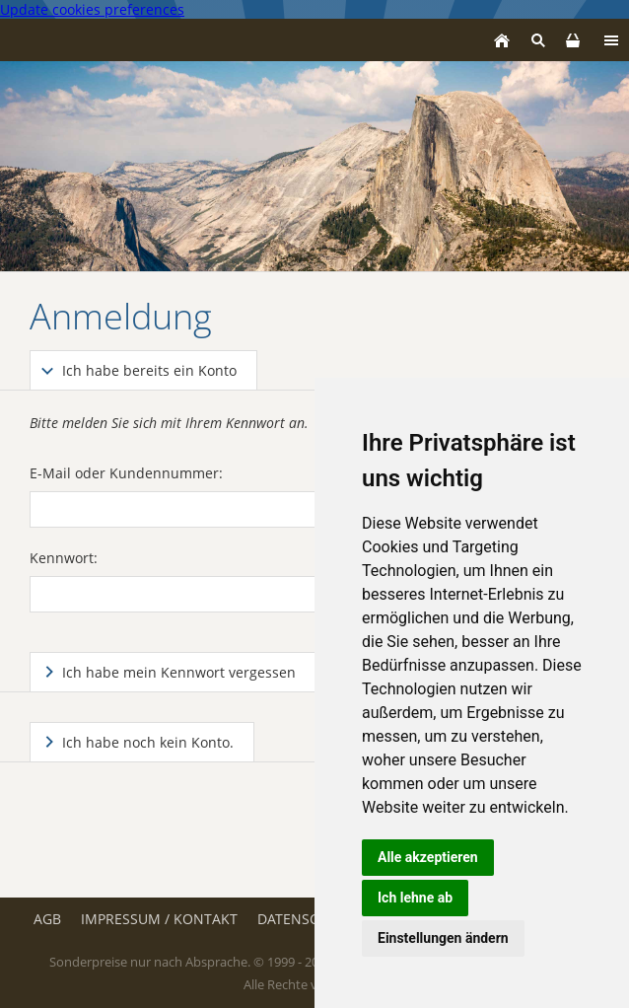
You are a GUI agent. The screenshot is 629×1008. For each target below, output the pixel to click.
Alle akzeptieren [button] (428, 857)
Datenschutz (305, 918)
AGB (47, 918)
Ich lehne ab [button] (415, 897)
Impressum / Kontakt (159, 918)
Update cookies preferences (92, 9)
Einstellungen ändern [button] (443, 938)
